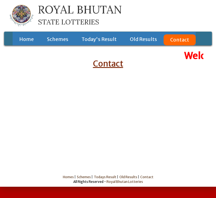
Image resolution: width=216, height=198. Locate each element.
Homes (68, 177)
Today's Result (99, 39)
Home (26, 39)
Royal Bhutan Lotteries (124, 182)
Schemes (57, 39)
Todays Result (105, 177)
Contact (179, 40)
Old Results (143, 39)
